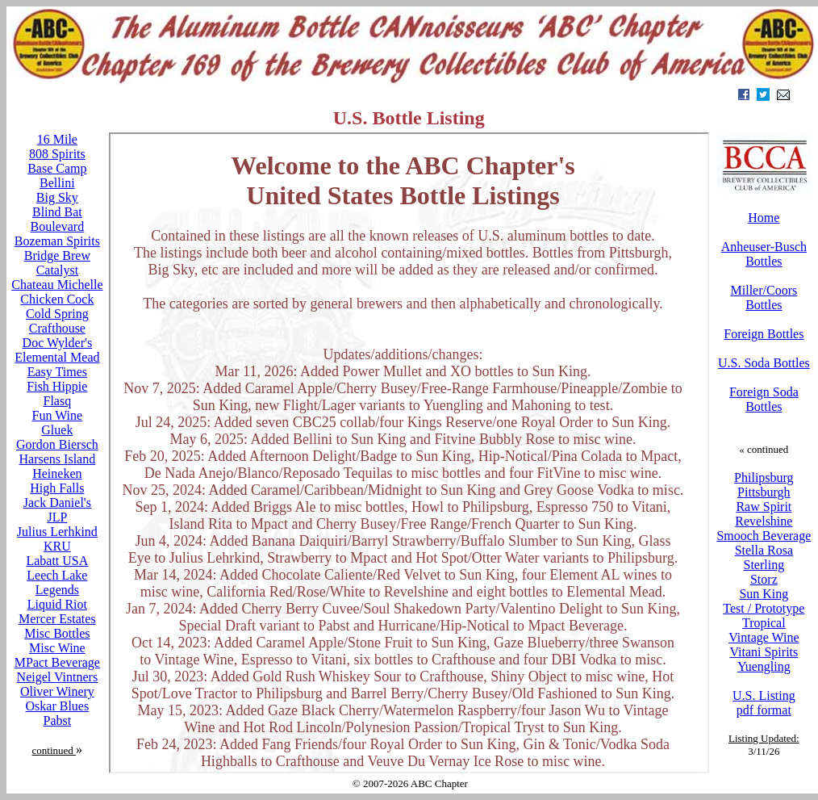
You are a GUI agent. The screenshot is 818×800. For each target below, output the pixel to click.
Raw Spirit (763, 506)
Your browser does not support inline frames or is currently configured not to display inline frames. (409, 452)
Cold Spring (57, 313)
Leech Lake (57, 575)
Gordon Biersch (57, 444)
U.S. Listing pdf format (763, 703)
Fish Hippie (57, 386)
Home (763, 217)
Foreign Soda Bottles (764, 399)
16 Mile (57, 139)
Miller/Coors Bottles (764, 297)
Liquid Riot (57, 604)
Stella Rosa (764, 550)
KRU (57, 546)
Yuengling (764, 666)
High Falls (57, 488)
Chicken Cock (57, 299)
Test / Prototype (763, 608)
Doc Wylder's (58, 343)
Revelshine (763, 521)
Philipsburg (764, 477)
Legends (57, 590)
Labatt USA (57, 561)
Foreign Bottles (763, 334)
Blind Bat (57, 212)
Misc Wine (57, 648)
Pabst (58, 720)
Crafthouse (57, 328)
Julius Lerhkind (57, 531)
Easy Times (57, 372)
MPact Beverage (57, 662)
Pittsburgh (764, 492)
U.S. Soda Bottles (764, 363)
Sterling (764, 565)
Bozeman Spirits (57, 241)
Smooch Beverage (763, 535)
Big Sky (57, 197)
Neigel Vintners (57, 677)
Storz (764, 579)
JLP (57, 517)
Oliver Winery (57, 691)
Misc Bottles (57, 633)
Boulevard (58, 226)
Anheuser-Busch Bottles (764, 254)
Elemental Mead (57, 357)
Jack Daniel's (57, 502)
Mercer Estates (57, 619)
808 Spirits (57, 154)
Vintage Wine (763, 637)
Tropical (764, 623)
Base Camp (56, 168)
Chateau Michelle (56, 284)
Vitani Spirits (763, 652)
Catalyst (57, 270)
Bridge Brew (57, 255)
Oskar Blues (58, 706)
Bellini (57, 183)
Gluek (57, 430)
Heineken (56, 473)
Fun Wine (57, 415)
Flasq (58, 401)
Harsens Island (57, 459)
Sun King (763, 594)
